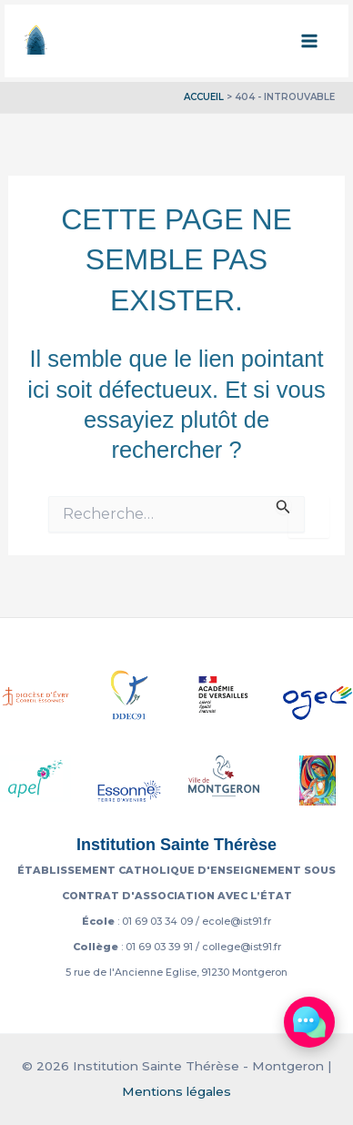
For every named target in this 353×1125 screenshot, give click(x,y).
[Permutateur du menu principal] (310, 41)
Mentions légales (176, 1091)
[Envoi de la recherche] (283, 505)
